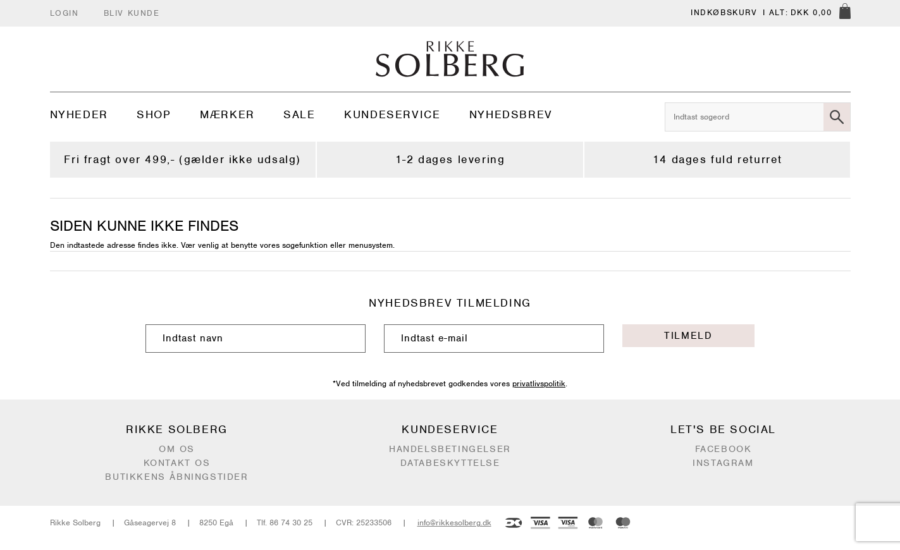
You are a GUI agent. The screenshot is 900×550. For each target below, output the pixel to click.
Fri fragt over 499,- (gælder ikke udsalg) (182, 159)
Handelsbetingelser (450, 449)
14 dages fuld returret (717, 159)
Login (64, 13)
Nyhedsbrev (511, 114)
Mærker (227, 114)
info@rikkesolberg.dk (454, 522)
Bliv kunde (132, 13)
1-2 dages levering (450, 159)
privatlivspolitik (538, 383)
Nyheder (79, 114)
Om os (177, 449)
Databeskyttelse (450, 462)
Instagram (723, 462)
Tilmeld (688, 335)
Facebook (723, 449)
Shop (154, 114)
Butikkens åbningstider (176, 476)
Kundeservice (392, 114)
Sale (299, 114)
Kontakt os (177, 462)
